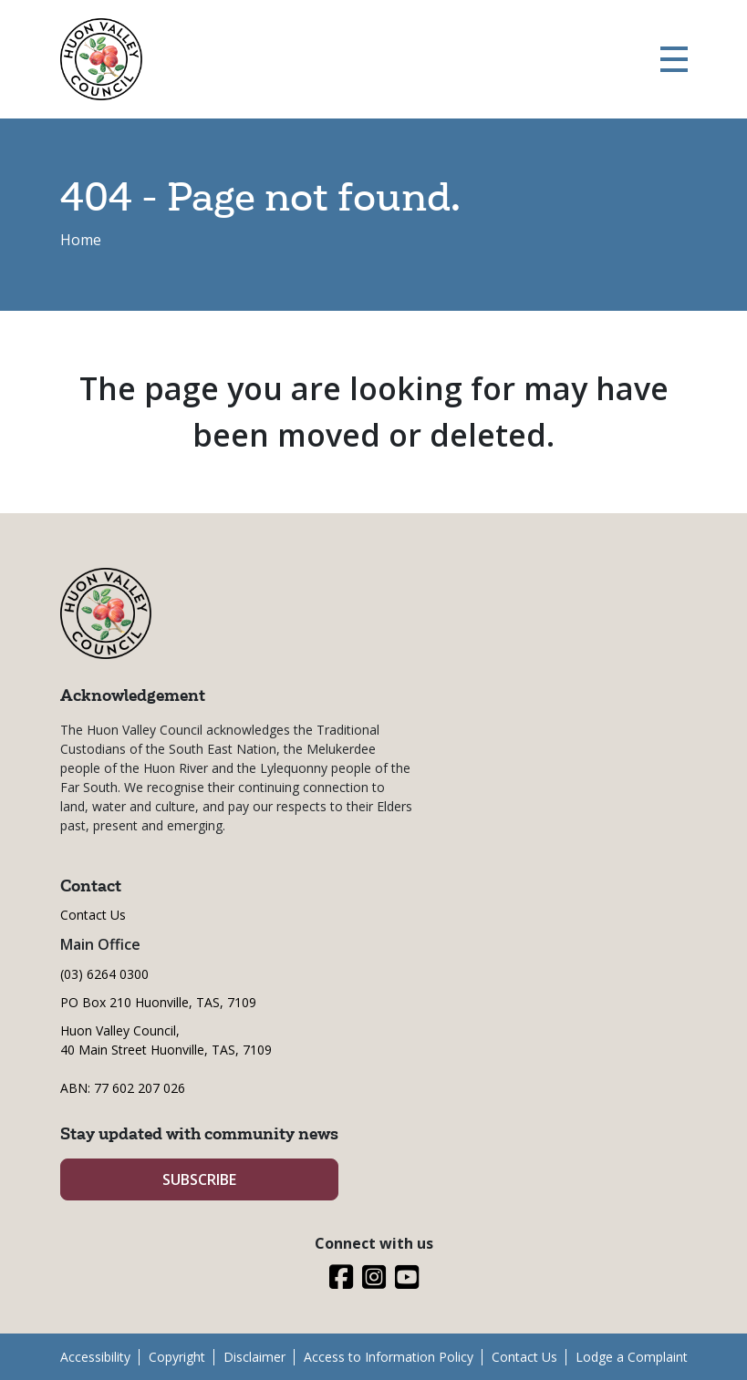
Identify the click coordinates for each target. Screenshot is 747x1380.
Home (80, 240)
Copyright (177, 1356)
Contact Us (93, 914)
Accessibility (95, 1356)
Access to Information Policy (388, 1356)
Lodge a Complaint (632, 1356)
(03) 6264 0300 (104, 974)
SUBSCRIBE (199, 1179)
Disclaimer (254, 1356)
